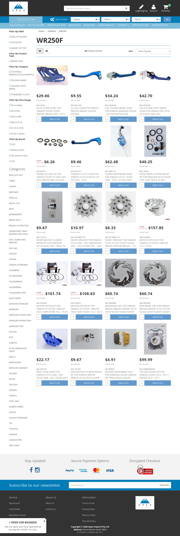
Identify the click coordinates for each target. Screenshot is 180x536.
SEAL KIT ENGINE (19, 36)
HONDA (12, 259)
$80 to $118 (16, 122)
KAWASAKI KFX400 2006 (20, 320)
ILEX (13, 144)
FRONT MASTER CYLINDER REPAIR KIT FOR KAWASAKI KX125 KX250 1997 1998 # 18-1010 (51, 244)
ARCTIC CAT (14, 203)
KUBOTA (13, 342)
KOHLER (13, 331)
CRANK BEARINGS (106, 25)
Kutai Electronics (17, 25)
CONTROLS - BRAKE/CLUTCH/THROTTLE (21, 73)
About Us (50, 503)
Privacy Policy (88, 509)
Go (167, 19)
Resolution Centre (17, 515)
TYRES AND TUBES (140, 25)
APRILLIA (13, 197)
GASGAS (13, 253)
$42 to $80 (16, 116)
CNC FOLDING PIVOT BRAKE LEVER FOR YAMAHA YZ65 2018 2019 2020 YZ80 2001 (155, 111)
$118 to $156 (17, 128)
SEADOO (13, 390)
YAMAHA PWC (15, 440)
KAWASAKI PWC (16, 326)
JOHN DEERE (15, 298)
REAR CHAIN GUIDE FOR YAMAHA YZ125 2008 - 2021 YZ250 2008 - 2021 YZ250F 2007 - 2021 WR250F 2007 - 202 (52, 376)
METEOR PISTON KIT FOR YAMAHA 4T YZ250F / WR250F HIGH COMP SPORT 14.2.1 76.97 (86, 308)
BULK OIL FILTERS (36, 25)
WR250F (63, 31)
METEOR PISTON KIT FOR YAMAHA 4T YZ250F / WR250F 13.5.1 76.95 (154, 243)
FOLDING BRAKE (19, 80)
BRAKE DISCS (75, 25)
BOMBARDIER (15, 214)
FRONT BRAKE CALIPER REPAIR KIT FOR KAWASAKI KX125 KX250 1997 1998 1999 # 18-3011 (155, 177)
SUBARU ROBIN (16, 406)
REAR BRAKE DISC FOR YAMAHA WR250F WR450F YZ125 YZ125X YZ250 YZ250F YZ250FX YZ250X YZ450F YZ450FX (155, 310)
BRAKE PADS (89, 25)
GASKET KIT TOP (18, 48)
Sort (131, 51)
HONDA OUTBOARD (18, 264)
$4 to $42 (15, 111)
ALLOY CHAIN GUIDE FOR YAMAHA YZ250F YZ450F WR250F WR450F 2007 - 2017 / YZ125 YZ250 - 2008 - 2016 (51, 112)
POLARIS (13, 373)
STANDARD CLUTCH (20, 94)
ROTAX (12, 379)
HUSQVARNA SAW (17, 292)
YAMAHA (13, 434)
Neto (101, 532)
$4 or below (16, 105)
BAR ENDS (13, 192)
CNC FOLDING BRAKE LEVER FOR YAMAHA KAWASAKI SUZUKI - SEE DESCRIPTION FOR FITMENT (120, 112)
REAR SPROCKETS (160, 25)
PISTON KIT (16, 42)
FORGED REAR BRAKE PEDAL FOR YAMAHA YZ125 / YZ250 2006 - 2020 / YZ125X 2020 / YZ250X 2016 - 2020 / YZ (119, 178)
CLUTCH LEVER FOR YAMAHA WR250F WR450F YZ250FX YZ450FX (85, 111)
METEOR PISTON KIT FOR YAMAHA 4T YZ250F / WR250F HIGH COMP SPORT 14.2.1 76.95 (52, 308)
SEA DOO (13, 384)
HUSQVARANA (15, 281)
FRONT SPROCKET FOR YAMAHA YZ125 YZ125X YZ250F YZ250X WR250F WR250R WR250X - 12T (120, 243)
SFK (13, 161)
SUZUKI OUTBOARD (18, 417)
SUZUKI (12, 412)
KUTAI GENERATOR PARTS (18, 350)
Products (26, 19)
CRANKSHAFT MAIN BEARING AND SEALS (18, 232)
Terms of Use (88, 503)
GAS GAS (13, 248)
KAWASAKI (14, 309)
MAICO (12, 356)
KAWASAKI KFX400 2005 (20, 314)
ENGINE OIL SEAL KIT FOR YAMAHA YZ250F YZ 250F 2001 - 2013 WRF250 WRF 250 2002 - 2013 (52, 178)
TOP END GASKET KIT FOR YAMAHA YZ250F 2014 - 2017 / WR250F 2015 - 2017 (154, 374)
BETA (11, 208)
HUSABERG (14, 270)
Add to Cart (54, 119)
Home (41, 31)
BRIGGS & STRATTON (19, 225)
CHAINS (12, 186)
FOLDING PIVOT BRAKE (17, 87)
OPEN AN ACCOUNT (56, 25)
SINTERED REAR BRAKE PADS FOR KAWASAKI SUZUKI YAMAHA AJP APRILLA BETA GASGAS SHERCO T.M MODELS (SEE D (120, 376)
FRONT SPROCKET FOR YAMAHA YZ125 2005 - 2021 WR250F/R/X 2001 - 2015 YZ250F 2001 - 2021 (86, 243)
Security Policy (88, 521)
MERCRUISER (15, 362)
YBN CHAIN (14, 445)
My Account (14, 503)
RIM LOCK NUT (16, 175)
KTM (11, 337)
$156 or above (18, 133)
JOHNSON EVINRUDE (18, 303)
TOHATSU (13, 428)
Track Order (14, 509)
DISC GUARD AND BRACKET (17, 241)
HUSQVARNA (15, 287)
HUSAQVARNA (15, 275)
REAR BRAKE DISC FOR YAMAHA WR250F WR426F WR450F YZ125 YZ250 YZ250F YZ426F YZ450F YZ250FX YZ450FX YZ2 (120, 310)
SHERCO (13, 395)
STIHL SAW (14, 401)
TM (10, 423)
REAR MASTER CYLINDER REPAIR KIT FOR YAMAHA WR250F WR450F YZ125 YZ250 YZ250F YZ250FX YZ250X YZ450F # (86, 376)
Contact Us (51, 509)
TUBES (12, 180)
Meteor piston (17, 150)
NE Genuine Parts (19, 155)
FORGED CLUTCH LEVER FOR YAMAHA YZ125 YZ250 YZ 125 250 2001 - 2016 (85, 177)
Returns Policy (88, 515)
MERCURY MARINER (18, 368)
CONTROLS (123, 25)
